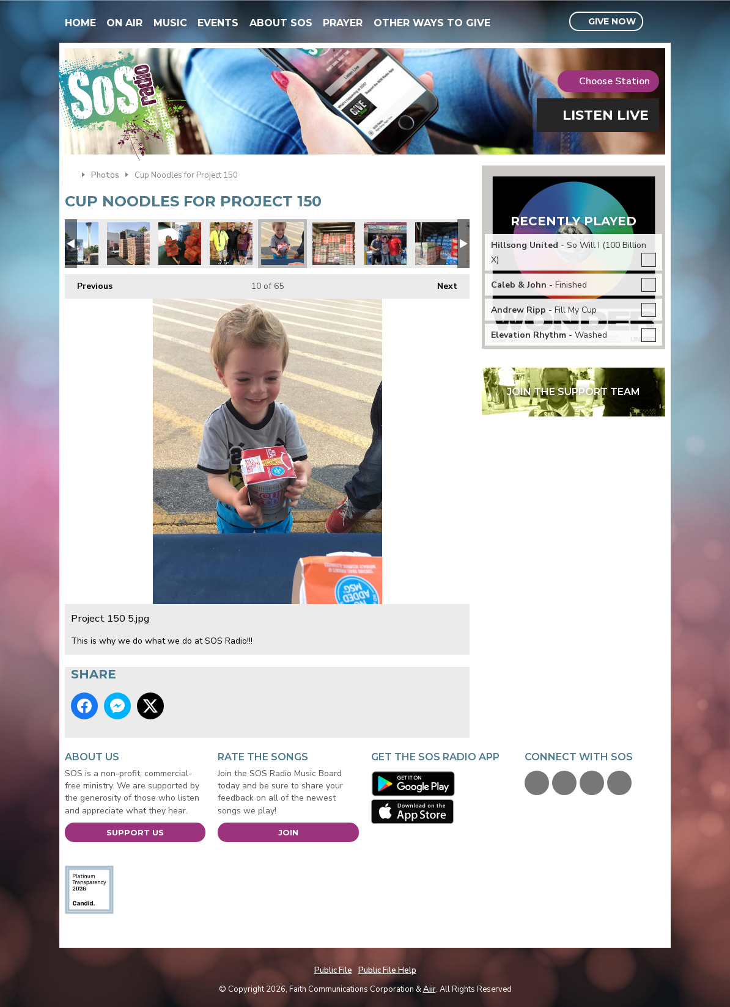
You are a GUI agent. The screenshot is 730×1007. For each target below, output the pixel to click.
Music (170, 23)
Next (441, 283)
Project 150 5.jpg (282, 243)
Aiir (429, 989)
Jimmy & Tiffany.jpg (231, 243)
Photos (105, 175)
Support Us (135, 832)
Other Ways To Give (432, 23)
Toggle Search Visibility (658, 22)
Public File (333, 970)
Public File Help (387, 970)
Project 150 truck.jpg (77, 243)
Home (80, 23)
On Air (124, 23)
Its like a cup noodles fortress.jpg (128, 243)
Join (288, 832)
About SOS (280, 23)
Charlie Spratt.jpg (179, 243)
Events (217, 23)
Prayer (343, 23)
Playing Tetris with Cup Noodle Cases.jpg (333, 243)
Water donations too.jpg (436, 243)
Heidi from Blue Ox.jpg (385, 243)
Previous (88, 283)
